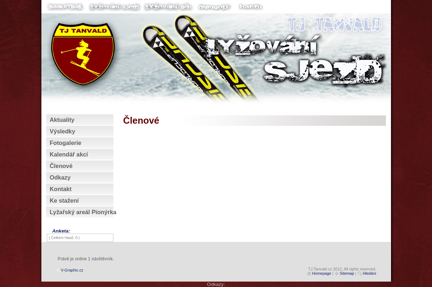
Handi (250, 9)
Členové (61, 166)
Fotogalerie (65, 143)
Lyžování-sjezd (115, 9)
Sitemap (347, 273)
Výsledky (62, 131)
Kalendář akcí (69, 154)
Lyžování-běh (169, 9)
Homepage (321, 273)
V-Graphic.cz (72, 270)
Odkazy (60, 177)
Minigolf (214, 9)
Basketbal (66, 9)
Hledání (369, 273)
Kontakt (61, 189)
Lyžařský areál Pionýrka (83, 212)
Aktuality (62, 119)
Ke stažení (64, 200)
